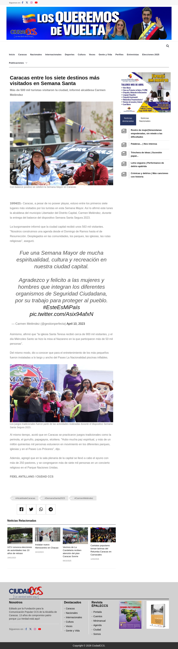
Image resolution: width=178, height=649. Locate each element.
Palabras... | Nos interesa (144, 144)
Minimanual (99, 620)
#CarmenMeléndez (83, 498)
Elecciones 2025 (150, 54)
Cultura (82, 54)
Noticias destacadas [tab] (128, 119)
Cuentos (97, 616)
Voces (92, 54)
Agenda (97, 625)
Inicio (12, 54)
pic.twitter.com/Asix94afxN (61, 314)
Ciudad (97, 629)
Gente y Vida (105, 54)
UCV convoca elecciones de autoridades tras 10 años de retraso (19, 550)
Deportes (69, 54)
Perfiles (119, 54)
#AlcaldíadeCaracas (25, 498)
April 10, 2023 (76, 323)
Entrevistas (133, 54)
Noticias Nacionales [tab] (144, 119)
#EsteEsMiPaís (61, 307)
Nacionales (36, 54)
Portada (97, 612)
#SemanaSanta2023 (55, 498)
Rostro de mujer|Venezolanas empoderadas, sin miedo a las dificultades (146, 133)
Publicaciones (16, 63)
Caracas (22, 54)
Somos (97, 634)
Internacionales (53, 54)
